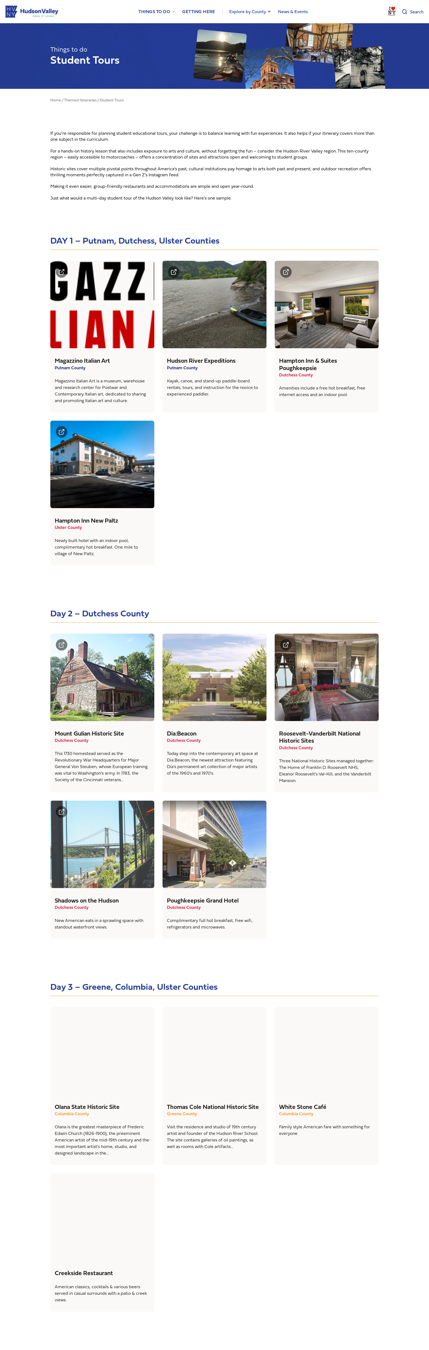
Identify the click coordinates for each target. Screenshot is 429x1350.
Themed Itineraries (80, 100)
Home (55, 100)
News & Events (293, 11)
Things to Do (154, 11)
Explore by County (247, 11)
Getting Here (198, 11)
